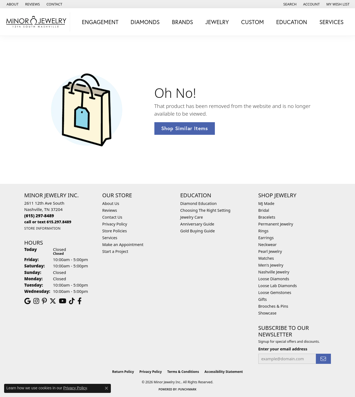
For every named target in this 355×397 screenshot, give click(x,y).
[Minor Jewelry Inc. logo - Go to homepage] (36, 22)
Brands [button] (182, 22)
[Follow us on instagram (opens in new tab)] (36, 301)
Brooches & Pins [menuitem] (273, 306)
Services (109, 237)
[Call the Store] (39, 215)
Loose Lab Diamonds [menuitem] (277, 285)
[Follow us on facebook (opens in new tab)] (79, 301)
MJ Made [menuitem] (266, 203)
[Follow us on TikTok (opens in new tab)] (72, 301)
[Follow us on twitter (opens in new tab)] (53, 301)
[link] (12, 4)
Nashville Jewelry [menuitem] (273, 272)
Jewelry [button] (217, 22)
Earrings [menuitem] (266, 237)
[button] (289, 4)
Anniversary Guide (197, 224)
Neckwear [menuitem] (267, 244)
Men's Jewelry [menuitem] (271, 265)
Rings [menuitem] (263, 230)
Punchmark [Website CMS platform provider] (187, 389)
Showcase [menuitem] (267, 313)
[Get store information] (42, 228)
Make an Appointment (122, 244)
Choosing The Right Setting (205, 210)
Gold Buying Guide (197, 230)
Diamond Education (198, 203)
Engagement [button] (100, 22)
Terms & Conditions (183, 371)
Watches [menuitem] (266, 258)
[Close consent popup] (106, 388)
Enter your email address (282, 349)
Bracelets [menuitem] (266, 217)
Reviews (109, 210)
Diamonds (145, 22)
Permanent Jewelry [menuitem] (275, 224)
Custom (252, 22)
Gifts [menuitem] (262, 299)
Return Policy (123, 371)
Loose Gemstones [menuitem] (274, 292)
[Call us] (47, 221)
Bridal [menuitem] (263, 210)
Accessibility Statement (223, 371)
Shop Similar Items (184, 128)
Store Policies (114, 230)
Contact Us (112, 217)
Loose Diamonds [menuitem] (273, 278)
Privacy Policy (114, 224)
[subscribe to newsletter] (323, 359)
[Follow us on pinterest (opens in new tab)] (44, 301)
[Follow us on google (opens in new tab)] (27, 301)
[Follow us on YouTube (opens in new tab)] (62, 301)
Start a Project (115, 251)
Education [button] (291, 22)
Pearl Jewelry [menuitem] (270, 251)
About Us (110, 203)
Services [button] (331, 22)
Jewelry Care (191, 217)
